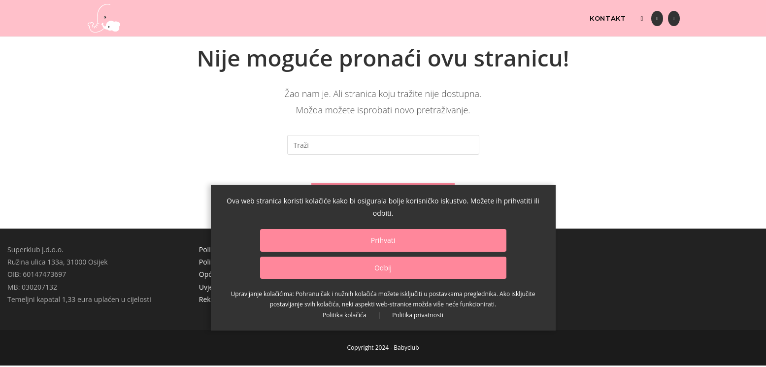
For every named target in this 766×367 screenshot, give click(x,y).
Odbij (383, 267)
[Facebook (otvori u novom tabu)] (657, 18)
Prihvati (383, 240)
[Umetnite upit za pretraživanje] (383, 145)
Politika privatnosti (417, 315)
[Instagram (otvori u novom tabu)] (674, 18)
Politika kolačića (344, 315)
